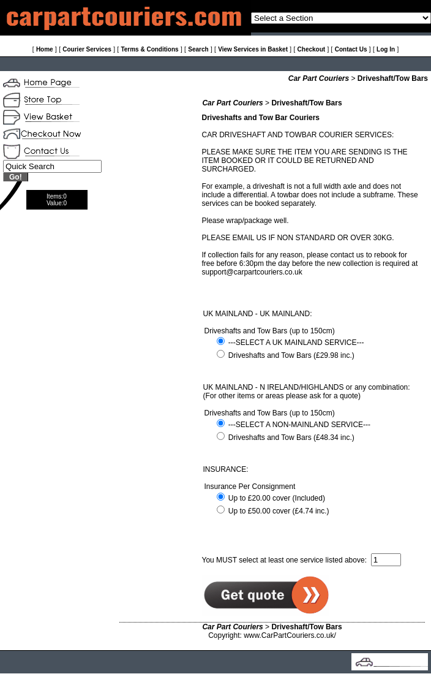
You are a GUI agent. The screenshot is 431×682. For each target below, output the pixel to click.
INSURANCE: (226, 469)
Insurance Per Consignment (250, 486)
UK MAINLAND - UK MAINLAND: (257, 313)
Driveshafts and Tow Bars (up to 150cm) (269, 331)
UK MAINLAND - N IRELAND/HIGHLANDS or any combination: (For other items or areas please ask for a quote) (306, 391)
